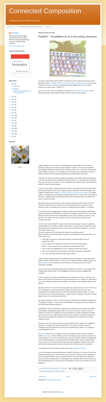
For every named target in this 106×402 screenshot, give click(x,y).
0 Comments (63, 368)
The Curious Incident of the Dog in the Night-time (74, 192)
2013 (13, 115)
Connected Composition (45, 11)
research (48, 27)
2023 (13, 84)
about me (10, 27)
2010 (13, 123)
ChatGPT (57, 371)
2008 (13, 128)
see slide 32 (45, 263)
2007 (13, 131)
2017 (13, 104)
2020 (13, 99)
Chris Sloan (15, 33)
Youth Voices (47, 336)
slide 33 (43, 333)
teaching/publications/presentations (29, 27)
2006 (13, 134)
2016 (13, 107)
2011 (13, 120)
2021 (13, 97)
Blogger (61, 392)
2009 (13, 126)
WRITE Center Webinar (82, 91)
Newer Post (42, 376)
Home (68, 376)
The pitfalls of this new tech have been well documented (68, 83)
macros (20, 167)
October (15, 86)
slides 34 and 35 (80, 348)
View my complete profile (16, 46)
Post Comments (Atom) (54, 380)
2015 (13, 110)
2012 (13, 118)
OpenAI (62, 371)
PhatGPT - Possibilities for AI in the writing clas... (21, 91)
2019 (13, 102)
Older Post (93, 376)
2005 (13, 136)
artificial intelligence (49, 371)
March (15, 89)
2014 (13, 112)
